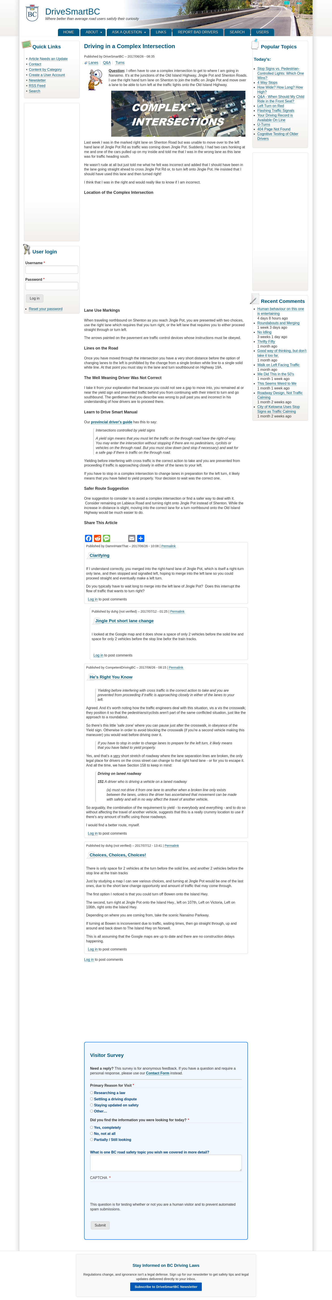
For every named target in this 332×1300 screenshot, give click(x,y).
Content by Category (45, 69)
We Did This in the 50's (275, 374)
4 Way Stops (267, 82)
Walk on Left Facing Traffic (278, 365)
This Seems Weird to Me (276, 383)
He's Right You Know (111, 677)
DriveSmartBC (72, 11)
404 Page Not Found (273, 129)
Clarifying (100, 555)
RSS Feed (37, 86)
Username (34, 263)
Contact (35, 64)
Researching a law (109, 1093)
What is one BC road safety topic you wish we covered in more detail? (149, 1152)
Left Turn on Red (270, 106)
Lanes (93, 63)
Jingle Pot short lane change (124, 620)
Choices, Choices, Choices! (118, 855)
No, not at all (104, 1134)
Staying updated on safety (116, 1105)
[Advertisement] (51, 171)
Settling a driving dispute (115, 1099)
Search (34, 91)
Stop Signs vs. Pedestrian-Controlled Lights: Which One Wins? (280, 73)
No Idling (264, 332)
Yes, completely (107, 1127)
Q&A (107, 63)
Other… (100, 1111)
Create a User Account (47, 75)
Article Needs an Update (48, 59)
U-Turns (263, 124)
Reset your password (45, 309)
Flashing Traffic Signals (275, 110)
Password (33, 279)
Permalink (168, 546)
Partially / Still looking (112, 1140)
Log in (93, 599)
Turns (119, 63)
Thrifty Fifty (266, 341)
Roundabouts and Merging (278, 323)
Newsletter (37, 80)
